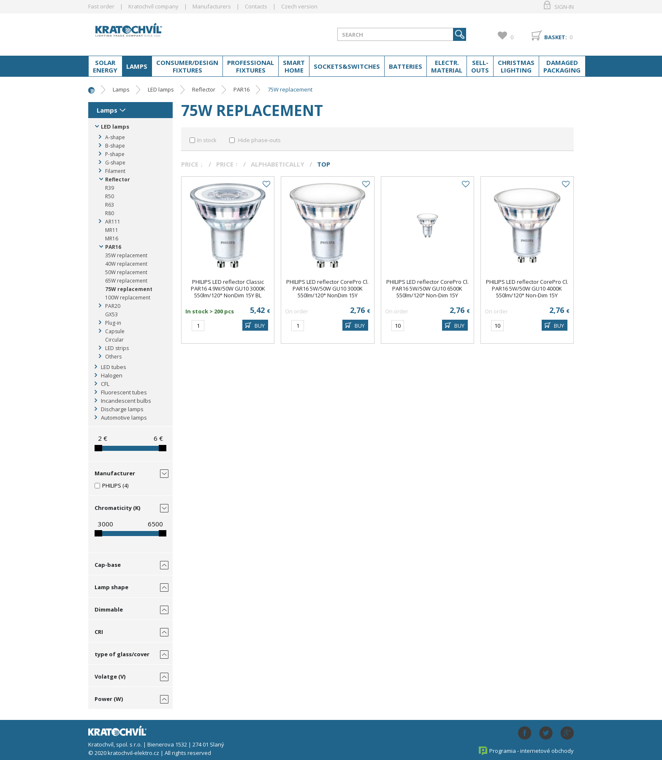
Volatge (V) (110, 676)
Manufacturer (115, 473)
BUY (260, 325)
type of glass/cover (122, 654)
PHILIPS (111, 485)
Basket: (555, 37)
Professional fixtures (250, 66)
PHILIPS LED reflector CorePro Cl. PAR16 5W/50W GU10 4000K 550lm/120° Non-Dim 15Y (527, 288)
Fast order (101, 6)
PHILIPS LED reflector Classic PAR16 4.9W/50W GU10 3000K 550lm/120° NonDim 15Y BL (228, 288)
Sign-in (564, 7)
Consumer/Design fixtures (187, 66)
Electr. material (446, 66)
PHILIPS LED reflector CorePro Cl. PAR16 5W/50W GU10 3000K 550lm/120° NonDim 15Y (327, 288)
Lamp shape (111, 587)
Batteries (405, 66)
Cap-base (108, 565)
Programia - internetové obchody (531, 751)
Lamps (136, 66)
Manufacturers (212, 6)
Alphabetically (277, 164)
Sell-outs (480, 66)
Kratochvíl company (153, 6)
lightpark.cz (155, 33)
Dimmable (109, 609)
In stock (207, 140)
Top (323, 164)
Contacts (256, 6)
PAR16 (241, 89)
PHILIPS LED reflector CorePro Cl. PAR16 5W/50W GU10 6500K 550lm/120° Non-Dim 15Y (427, 288)
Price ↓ (192, 164)
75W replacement (290, 89)
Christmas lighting (516, 66)
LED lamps (161, 89)
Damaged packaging (562, 66)
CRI (99, 632)
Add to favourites (266, 184)
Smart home (294, 66)
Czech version (299, 6)
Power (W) (109, 699)
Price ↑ (227, 164)
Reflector (203, 89)
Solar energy (105, 66)
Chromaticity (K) (117, 508)
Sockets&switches (347, 66)
